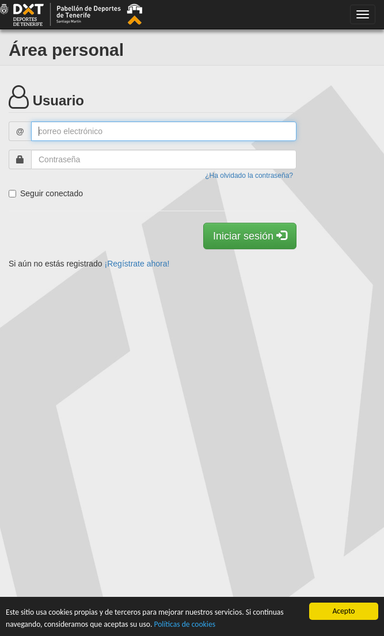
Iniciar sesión (250, 236)
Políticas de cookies (184, 624)
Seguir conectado (46, 193)
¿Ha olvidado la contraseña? (249, 176)
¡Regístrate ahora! (137, 263)
